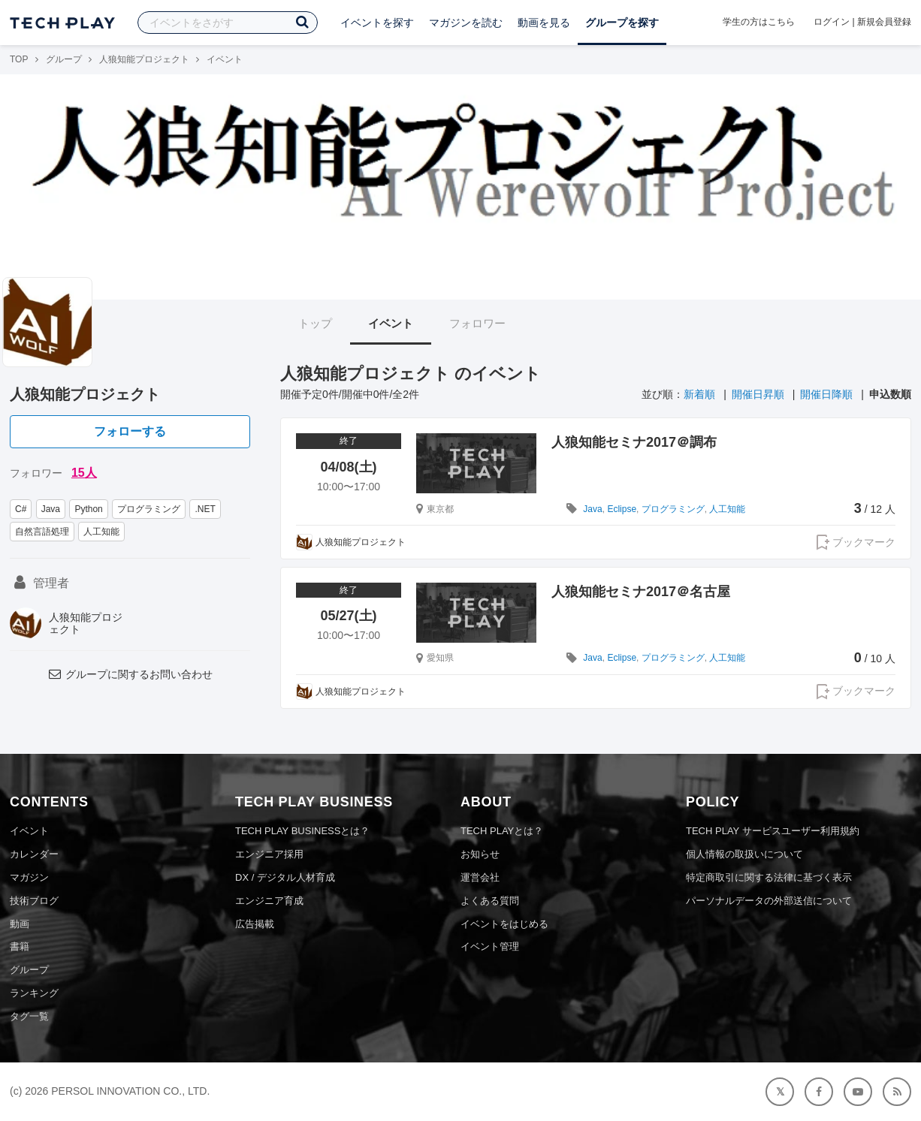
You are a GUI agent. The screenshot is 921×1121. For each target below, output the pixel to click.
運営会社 (480, 877)
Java (50, 509)
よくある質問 (489, 900)
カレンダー (34, 854)
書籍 (19, 946)
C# (20, 509)
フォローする (130, 431)
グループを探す (622, 23)
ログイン (832, 22)
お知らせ (480, 854)
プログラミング (148, 509)
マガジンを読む (466, 23)
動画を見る (544, 23)
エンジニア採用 (269, 854)
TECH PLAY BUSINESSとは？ (302, 830)
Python (88, 509)
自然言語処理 (42, 531)
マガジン (29, 877)
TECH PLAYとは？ (501, 830)
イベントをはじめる (504, 924)
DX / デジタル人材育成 (285, 877)
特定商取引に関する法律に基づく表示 (769, 877)
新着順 (699, 394)
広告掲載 (254, 924)
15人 (84, 472)
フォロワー (477, 323)
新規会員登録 (884, 22)
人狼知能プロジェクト (144, 59)
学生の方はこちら (759, 22)
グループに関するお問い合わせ (130, 674)
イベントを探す (377, 23)
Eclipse (621, 509)
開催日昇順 (758, 394)
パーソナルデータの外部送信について (769, 900)
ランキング (34, 993)
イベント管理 (489, 946)
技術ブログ (34, 900)
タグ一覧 (29, 1016)
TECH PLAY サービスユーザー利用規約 (772, 830)
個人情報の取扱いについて (744, 854)
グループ (64, 59)
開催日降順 (826, 394)
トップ (315, 323)
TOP (19, 59)
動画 (19, 924)
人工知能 (101, 531)
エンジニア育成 (269, 900)
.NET (205, 509)
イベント (390, 323)
